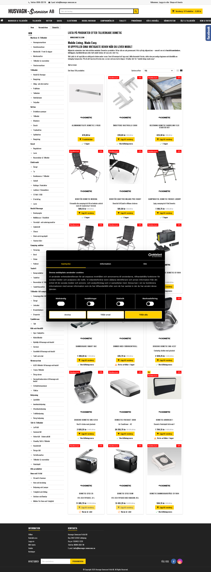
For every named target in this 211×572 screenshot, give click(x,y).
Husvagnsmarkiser (39, 42)
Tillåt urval (105, 315)
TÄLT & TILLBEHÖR (187, 20)
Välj (159, 70)
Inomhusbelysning (39, 404)
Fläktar (35, 390)
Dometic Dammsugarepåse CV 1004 (164, 493)
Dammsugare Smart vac (86, 346)
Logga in (162, 2)
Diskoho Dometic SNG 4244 (86, 419)
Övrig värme (37, 374)
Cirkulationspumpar (40, 385)
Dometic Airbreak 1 (164, 419)
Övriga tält (37, 450)
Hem (30, 33)
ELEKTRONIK (72, 20)
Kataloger (31, 551)
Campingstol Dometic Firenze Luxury (164, 199)
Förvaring (36, 249)
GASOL (59, 20)
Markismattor (38, 56)
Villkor (30, 534)
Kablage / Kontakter (40, 185)
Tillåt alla (143, 315)
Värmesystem (35, 360)
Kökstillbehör (37, 337)
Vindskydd (36, 464)
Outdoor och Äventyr (40, 496)
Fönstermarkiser (39, 65)
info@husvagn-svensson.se (66, 2)
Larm (35, 153)
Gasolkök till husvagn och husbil (44, 351)
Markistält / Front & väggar (42, 51)
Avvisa (67, 315)
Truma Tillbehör (38, 369)
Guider (30, 548)
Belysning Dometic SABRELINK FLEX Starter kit (164, 126)
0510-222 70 (41, 2)
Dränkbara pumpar (39, 111)
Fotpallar (36, 102)
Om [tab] (145, 264)
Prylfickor (36, 88)
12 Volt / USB (37, 194)
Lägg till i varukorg (125, 139)
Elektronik (34, 162)
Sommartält (37, 431)
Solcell (35, 180)
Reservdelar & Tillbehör (41, 157)
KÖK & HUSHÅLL (152, 20)
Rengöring (36, 79)
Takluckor (36, 93)
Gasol (32, 143)
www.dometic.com (77, 37)
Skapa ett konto (176, 2)
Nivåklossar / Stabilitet (41, 217)
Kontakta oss (32, 537)
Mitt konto (31, 544)
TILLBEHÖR (36, 20)
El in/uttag (37, 199)
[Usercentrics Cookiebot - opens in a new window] (150, 255)
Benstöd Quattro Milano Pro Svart (125, 199)
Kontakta (72, 528)
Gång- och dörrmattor (41, 83)
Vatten (33, 106)
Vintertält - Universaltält (41, 436)
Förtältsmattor (38, 455)
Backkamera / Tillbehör (41, 176)
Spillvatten (37, 134)
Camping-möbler (37, 245)
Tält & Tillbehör (36, 422)
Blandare (36, 120)
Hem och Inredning (39, 482)
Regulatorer (37, 148)
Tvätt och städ (38, 356)
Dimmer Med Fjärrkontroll (125, 346)
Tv (34, 171)
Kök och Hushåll (36, 328)
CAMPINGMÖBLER (107, 20)
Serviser (36, 346)
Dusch (35, 125)
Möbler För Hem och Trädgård (43, 501)
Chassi (35, 231)
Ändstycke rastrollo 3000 (125, 125)
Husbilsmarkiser (39, 46)
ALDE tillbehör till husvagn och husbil (45, 365)
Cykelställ (36, 226)
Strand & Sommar (39, 478)
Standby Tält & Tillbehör (41, 441)
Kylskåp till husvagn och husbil (43, 342)
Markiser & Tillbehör (38, 37)
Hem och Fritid (36, 473)
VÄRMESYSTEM (169, 20)
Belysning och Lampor (40, 487)
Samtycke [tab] (66, 264)
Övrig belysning (38, 418)
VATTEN (49, 20)
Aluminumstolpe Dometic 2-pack (86, 125)
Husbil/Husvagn (36, 208)
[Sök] (99, 11)
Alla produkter (36, 468)
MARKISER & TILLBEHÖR (17, 20)
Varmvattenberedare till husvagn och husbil (45, 380)
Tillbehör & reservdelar (41, 60)
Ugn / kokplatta (38, 332)
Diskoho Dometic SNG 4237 (164, 346)
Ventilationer (37, 97)
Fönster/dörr (37, 240)
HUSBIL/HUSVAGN (89, 20)
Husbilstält (37, 445)
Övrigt (35, 166)
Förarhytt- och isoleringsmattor (44, 222)
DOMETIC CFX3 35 (86, 493)
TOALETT (122, 20)
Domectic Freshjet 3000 (125, 419)
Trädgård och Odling (40, 491)
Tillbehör (34, 70)
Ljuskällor (36, 399)
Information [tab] (105, 264)
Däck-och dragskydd (40, 236)
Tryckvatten (37, 130)
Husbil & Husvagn (39, 74)
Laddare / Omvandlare (41, 189)
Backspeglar (37, 213)
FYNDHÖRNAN (136, 20)
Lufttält (36, 427)
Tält (34, 323)
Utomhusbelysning (39, 408)
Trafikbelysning (38, 413)
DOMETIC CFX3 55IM (125, 493)
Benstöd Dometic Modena (86, 199)
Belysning (34, 395)
